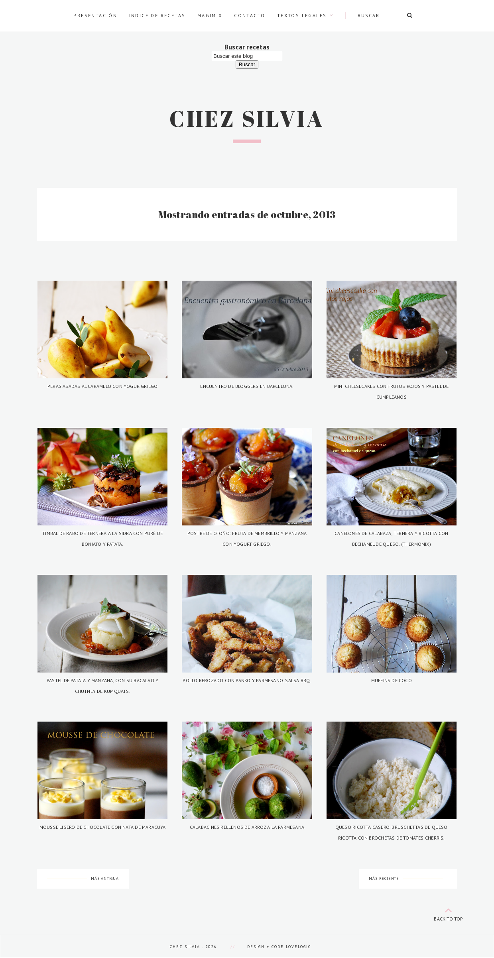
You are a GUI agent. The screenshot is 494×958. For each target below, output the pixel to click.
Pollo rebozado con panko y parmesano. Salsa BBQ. (247, 680)
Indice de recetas (157, 15)
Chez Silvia (247, 118)
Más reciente (384, 878)
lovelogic (298, 946)
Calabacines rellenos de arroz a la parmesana (247, 827)
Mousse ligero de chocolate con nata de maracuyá (102, 827)
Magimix (209, 15)
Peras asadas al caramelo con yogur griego (102, 386)
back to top (448, 913)
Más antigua (105, 878)
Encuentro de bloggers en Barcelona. (246, 386)
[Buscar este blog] (247, 56)
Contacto (249, 15)
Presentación (95, 15)
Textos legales (302, 15)
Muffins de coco (391, 680)
